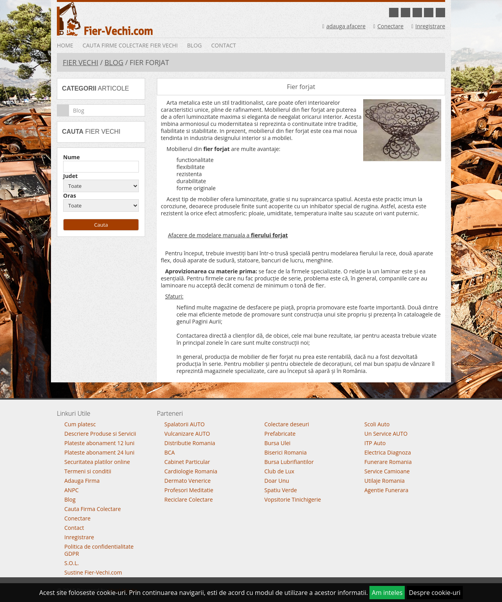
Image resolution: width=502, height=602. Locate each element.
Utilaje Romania (384, 480)
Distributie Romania (189, 443)
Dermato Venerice (187, 480)
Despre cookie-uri (435, 592)
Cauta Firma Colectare (92, 509)
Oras (69, 195)
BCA (169, 452)
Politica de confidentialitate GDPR (99, 550)
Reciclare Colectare (188, 499)
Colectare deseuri (286, 424)
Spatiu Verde (280, 490)
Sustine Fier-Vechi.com (93, 572)
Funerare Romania (388, 462)
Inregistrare (428, 26)
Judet (70, 176)
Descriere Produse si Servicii (100, 433)
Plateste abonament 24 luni (99, 452)
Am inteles (387, 592)
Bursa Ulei (277, 443)
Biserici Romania (285, 452)
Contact (223, 45)
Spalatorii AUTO (184, 424)
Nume (71, 157)
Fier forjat (301, 86)
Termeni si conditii (87, 471)
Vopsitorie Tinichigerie (292, 499)
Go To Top (251, 396)
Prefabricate (280, 433)
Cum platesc (80, 424)
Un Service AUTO (385, 433)
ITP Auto (375, 443)
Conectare (388, 26)
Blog (194, 45)
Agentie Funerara (386, 490)
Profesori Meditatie (188, 490)
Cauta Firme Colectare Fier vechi (130, 45)
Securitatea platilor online (97, 462)
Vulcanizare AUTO (187, 433)
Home (65, 45)
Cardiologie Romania (190, 471)
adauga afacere (344, 26)
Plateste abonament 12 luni (99, 443)
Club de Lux (279, 471)
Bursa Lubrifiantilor (289, 462)
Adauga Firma (82, 480)
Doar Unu (276, 480)
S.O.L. (71, 563)
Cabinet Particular (187, 462)
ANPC (71, 490)
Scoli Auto (376, 424)
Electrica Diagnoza (387, 452)
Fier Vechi (80, 62)
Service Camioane (387, 471)
